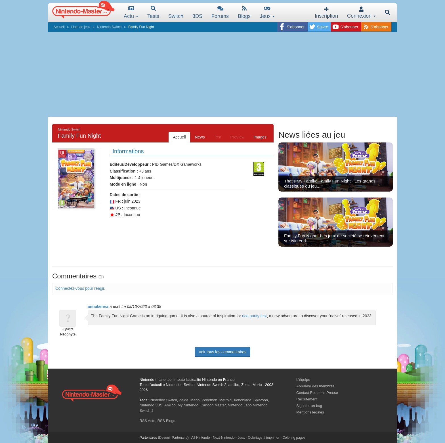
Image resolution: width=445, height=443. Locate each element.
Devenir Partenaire (173, 438)
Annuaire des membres (315, 386)
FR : (116, 201)
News (200, 137)
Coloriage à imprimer (263, 438)
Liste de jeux (80, 27)
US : (116, 208)
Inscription (326, 13)
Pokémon (209, 400)
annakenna (98, 306)
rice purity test (254, 316)
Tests (153, 12)
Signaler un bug (309, 406)
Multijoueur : (122, 177)
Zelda (183, 400)
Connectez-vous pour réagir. (80, 288)
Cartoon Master (213, 405)
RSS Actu (148, 421)
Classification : (124, 171)
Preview (237, 137)
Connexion (361, 13)
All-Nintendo (200, 438)
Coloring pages (293, 438)
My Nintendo (188, 405)
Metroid (225, 400)
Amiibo (170, 405)
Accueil (59, 27)
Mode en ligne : (124, 184)
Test (217, 137)
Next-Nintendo (224, 438)
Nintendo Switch (109, 27)
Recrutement (306, 399)
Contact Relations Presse (317, 392)
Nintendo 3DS (151, 405)
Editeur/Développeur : (130, 164)
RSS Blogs (166, 421)
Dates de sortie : (125, 194)
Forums (220, 12)
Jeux (267, 12)
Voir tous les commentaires (222, 352)
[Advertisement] (222, 74)
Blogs (244, 12)
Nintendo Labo (240, 405)
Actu (131, 12)
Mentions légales (310, 412)
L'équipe (303, 379)
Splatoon (260, 400)
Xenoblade (242, 400)
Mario (195, 400)
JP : (116, 214)
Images (259, 137)
